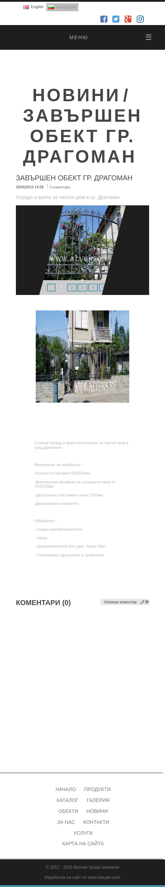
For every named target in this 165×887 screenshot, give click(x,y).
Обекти (68, 811)
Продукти (97, 789)
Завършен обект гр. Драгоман (82, 136)
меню (111, 37)
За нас (66, 822)
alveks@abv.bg (26, 747)
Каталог (67, 800)
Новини (97, 811)
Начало (65, 789)
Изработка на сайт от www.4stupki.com (82, 877)
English (37, 7)
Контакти (96, 822)
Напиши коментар (120, 602)
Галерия (98, 800)
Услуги (83, 833)
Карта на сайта (83, 843)
